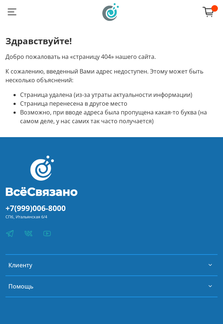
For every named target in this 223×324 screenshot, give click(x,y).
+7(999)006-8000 (35, 208)
